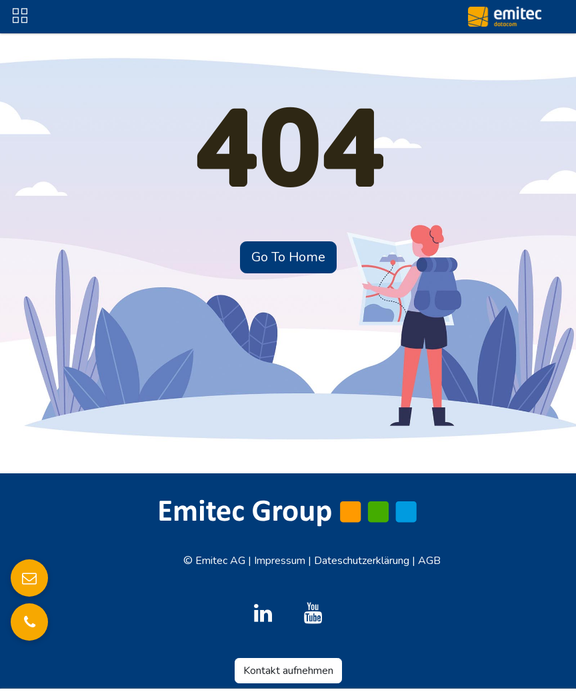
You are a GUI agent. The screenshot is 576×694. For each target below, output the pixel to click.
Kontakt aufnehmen (288, 670)
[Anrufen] (29, 622)
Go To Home (288, 257)
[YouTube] (312, 613)
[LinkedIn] (263, 613)
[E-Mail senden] (29, 578)
